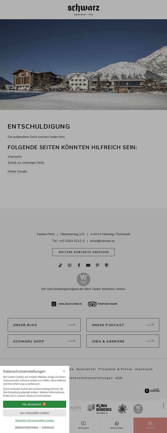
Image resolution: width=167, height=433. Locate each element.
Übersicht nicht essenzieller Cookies (34, 420)
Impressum (48, 427)
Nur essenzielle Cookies (34, 413)
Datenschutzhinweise (26, 427)
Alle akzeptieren (34, 404)
